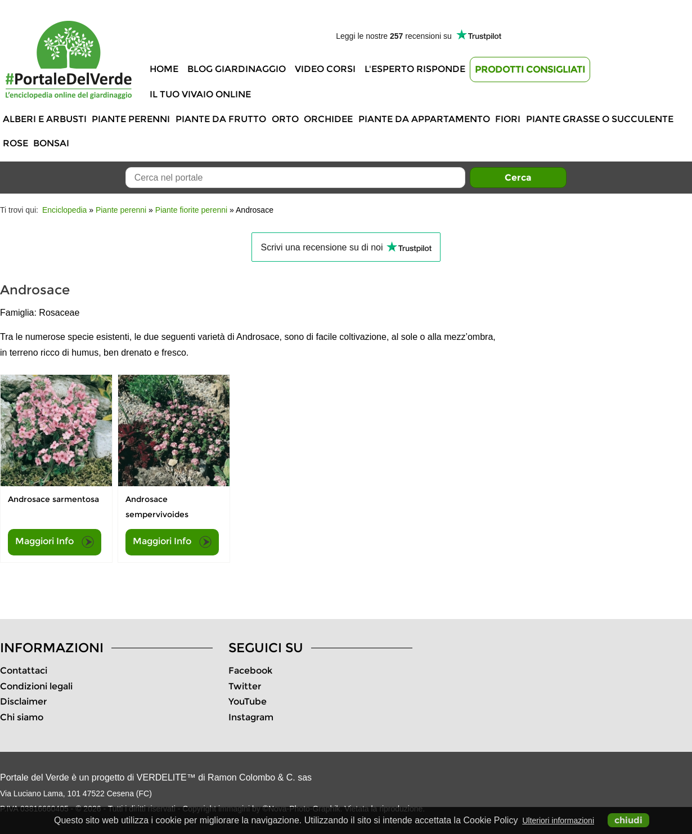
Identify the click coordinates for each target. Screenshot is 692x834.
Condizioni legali (36, 686)
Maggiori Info (54, 542)
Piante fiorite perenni (191, 209)
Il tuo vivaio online (200, 94)
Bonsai (51, 143)
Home (164, 69)
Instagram (250, 717)
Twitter (244, 686)
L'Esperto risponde (415, 69)
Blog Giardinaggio (236, 69)
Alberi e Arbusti (45, 119)
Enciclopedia (64, 209)
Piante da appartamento (424, 119)
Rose (15, 143)
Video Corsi (325, 69)
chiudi (628, 820)
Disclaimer (23, 701)
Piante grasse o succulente (599, 119)
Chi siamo (21, 717)
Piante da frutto (221, 119)
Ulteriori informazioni (558, 820)
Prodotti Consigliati (530, 69)
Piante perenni (131, 119)
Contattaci (23, 670)
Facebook (250, 670)
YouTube (247, 701)
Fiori (507, 119)
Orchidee (328, 119)
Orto (285, 119)
